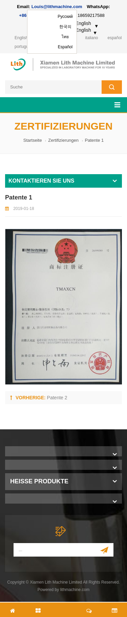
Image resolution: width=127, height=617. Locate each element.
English (21, 37)
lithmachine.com (75, 589)
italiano (91, 37)
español (114, 37)
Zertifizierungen (63, 140)
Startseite (32, 140)
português (24, 46)
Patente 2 (57, 397)
